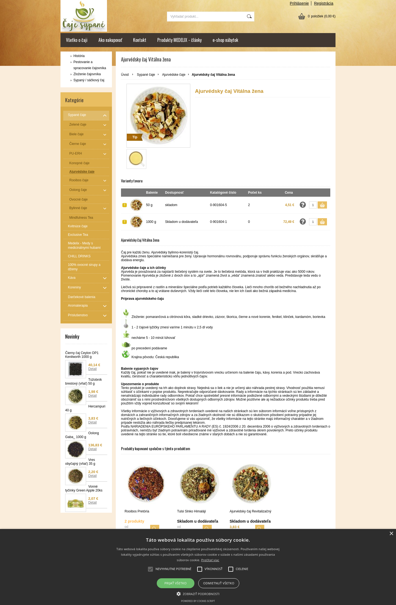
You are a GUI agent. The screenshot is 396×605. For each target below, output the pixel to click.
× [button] (391, 534)
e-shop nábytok (225, 40)
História (79, 56)
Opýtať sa (302, 204)
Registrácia (323, 3)
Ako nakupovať (110, 40)
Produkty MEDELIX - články (179, 40)
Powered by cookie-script (198, 601)
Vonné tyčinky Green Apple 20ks (83, 488)
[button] (198, 593)
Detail (92, 369)
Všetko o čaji (76, 40)
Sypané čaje (146, 75)
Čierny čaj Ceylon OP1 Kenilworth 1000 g (81, 355)
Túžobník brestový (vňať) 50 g (83, 381)
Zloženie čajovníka (87, 74)
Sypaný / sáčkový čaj (88, 80)
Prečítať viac (210, 560)
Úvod (125, 75)
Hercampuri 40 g (85, 408)
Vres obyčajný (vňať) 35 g (80, 462)
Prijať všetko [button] (175, 583)
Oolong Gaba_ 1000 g (82, 435)
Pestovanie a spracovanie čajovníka (89, 65)
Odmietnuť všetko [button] (218, 583)
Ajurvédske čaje (173, 75)
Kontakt (139, 40)
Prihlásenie (299, 3)
